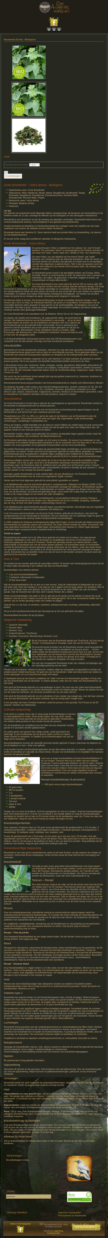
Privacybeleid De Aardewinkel (72, 1215)
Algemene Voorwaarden (69, 1212)
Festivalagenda (23, 1224)
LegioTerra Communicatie (55, 1232)
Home (13, 1224)
